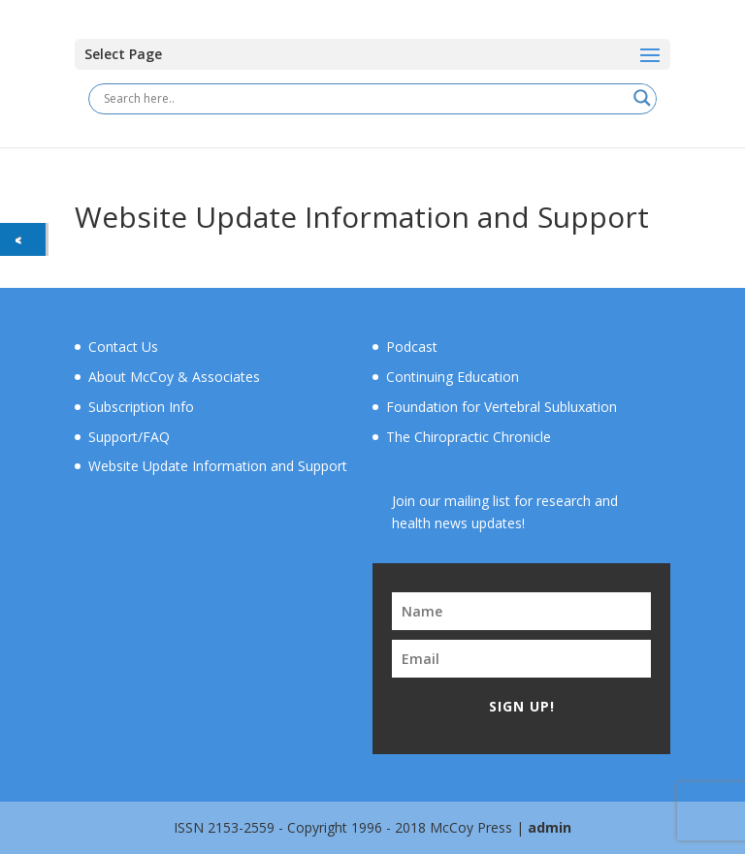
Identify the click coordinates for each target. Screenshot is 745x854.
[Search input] (364, 97)
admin (549, 827)
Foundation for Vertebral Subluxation (501, 406)
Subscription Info (141, 406)
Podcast (411, 346)
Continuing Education (452, 376)
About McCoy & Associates (174, 376)
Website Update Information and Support (217, 466)
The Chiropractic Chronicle (468, 436)
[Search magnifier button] (642, 97)
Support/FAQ (129, 436)
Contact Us (123, 346)
